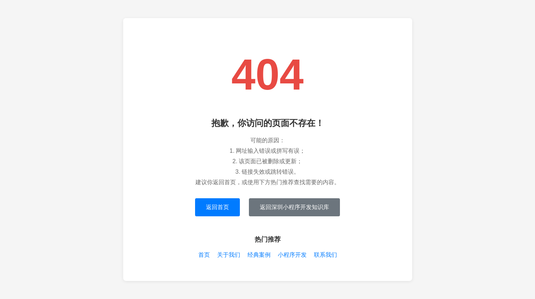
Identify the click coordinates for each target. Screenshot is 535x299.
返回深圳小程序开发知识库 (294, 207)
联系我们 (325, 255)
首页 (204, 255)
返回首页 (217, 207)
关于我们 (228, 255)
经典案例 (259, 255)
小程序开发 (292, 255)
